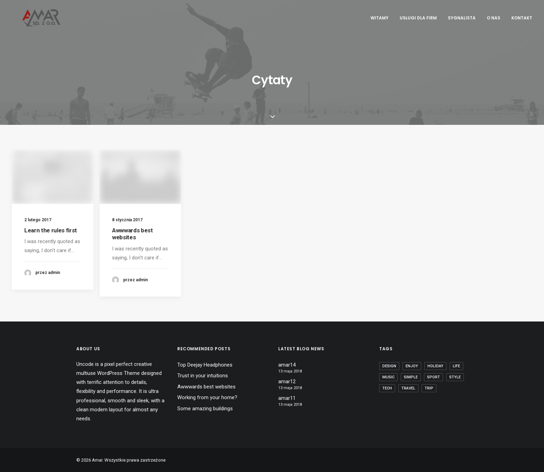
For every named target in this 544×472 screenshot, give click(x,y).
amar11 (287, 398)
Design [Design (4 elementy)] (389, 366)
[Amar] (31, 18)
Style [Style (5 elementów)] (455, 377)
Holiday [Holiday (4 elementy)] (435, 366)
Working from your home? (207, 397)
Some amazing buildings (205, 408)
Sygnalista (462, 18)
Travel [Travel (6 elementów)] (408, 388)
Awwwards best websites (132, 236)
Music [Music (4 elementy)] (388, 377)
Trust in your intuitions (202, 375)
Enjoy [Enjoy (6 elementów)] (412, 366)
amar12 (287, 381)
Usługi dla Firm (418, 18)
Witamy (380, 18)
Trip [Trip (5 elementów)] (429, 388)
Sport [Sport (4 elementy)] (433, 377)
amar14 (287, 365)
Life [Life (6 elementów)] (456, 366)
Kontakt (521, 18)
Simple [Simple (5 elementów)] (411, 377)
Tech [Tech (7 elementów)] (387, 388)
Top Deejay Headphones (204, 365)
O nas (493, 18)
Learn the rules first (50, 230)
